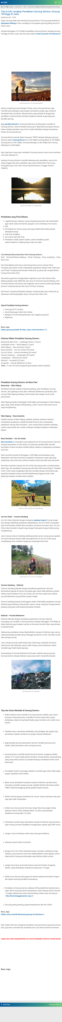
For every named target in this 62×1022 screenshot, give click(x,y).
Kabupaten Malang (8, 23)
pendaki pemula (11, 124)
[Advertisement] (31, 53)
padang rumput (40, 520)
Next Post (6, 1004)
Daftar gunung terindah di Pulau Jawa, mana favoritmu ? (23, 330)
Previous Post (54, 1004)
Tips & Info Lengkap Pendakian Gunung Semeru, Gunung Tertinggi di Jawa (30, 12)
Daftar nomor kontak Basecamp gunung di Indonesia (21, 914)
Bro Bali (4, 2)
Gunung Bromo (19, 140)
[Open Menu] (56, 2)
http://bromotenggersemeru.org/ (19, 896)
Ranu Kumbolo (7, 442)
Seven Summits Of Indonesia (47, 34)
